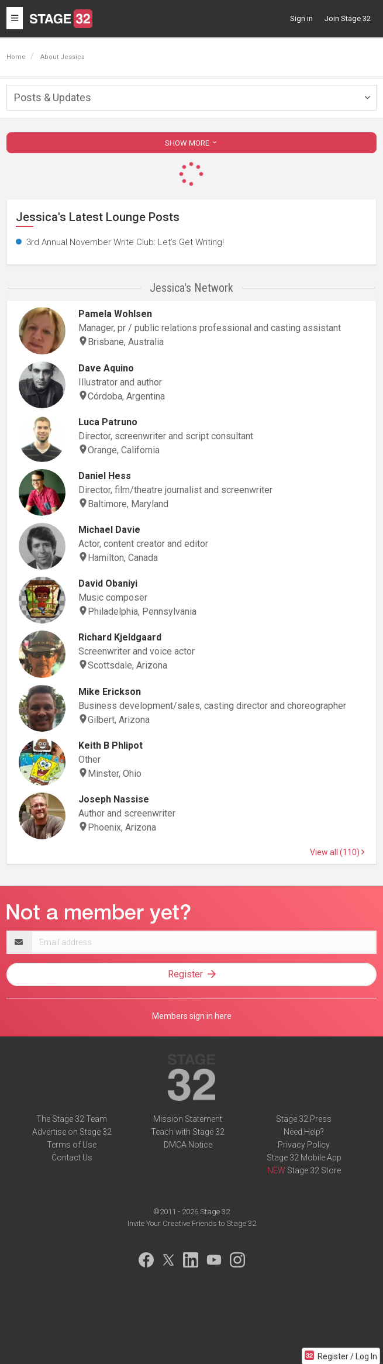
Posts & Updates (52, 97)
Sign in (301, 18)
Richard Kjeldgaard (119, 637)
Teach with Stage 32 (188, 1131)
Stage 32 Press (304, 1119)
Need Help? (304, 1131)
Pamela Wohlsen (115, 313)
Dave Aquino (106, 368)
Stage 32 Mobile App (304, 1157)
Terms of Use (71, 1144)
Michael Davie (109, 529)
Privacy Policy (304, 1144)
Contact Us (71, 1157)
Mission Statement (187, 1119)
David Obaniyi (107, 583)
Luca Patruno (107, 422)
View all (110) (337, 852)
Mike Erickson (109, 691)
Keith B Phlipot (110, 745)
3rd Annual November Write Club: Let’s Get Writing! (125, 242)
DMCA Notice (188, 1144)
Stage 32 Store (314, 1170)
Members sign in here (192, 1016)
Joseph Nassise (113, 799)
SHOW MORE (192, 143)
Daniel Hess (104, 475)
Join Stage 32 (348, 18)
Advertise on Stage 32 (72, 1131)
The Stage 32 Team (71, 1119)
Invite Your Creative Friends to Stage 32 (191, 1223)
